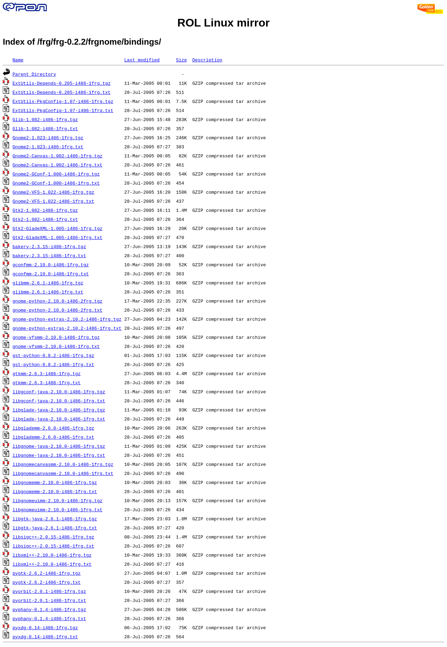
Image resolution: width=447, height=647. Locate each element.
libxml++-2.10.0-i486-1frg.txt (52, 564)
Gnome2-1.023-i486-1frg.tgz (48, 137)
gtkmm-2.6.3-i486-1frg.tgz (47, 373)
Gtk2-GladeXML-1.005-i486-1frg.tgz (57, 228)
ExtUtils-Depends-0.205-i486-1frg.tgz (62, 83)
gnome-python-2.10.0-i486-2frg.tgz (57, 301)
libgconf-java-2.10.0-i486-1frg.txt (59, 400)
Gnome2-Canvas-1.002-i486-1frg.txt (57, 165)
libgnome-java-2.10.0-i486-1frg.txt (59, 455)
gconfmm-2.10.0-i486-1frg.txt (51, 273)
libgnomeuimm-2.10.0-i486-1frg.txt (57, 509)
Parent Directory (34, 74)
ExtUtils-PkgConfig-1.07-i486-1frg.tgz (63, 101)
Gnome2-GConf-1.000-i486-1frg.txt (56, 183)
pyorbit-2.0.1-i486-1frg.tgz (49, 591)
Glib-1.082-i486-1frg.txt (45, 128)
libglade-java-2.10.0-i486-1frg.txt (59, 419)
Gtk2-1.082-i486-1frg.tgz (45, 210)
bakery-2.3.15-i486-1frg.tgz (49, 246)
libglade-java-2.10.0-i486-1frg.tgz (59, 410)
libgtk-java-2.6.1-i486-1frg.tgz (55, 518)
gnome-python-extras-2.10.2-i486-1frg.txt (67, 328)
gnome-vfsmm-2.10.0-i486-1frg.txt (56, 346)
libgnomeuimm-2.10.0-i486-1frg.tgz (57, 500)
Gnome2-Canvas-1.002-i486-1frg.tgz (57, 156)
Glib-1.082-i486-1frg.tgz (45, 119)
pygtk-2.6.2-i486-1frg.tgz (47, 573)
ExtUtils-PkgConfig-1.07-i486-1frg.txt (63, 110)
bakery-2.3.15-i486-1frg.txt (49, 255)
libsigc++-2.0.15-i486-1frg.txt (53, 546)
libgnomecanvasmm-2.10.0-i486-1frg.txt (63, 473)
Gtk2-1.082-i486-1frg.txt (45, 219)
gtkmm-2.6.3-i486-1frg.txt (47, 382)
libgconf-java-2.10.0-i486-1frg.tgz (59, 391)
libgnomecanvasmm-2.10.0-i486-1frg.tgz (63, 464)
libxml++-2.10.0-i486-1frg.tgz (52, 555)
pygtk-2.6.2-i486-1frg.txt (47, 582)
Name (18, 60)
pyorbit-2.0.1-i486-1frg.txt (49, 600)
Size (181, 60)
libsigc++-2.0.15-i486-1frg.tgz (53, 537)
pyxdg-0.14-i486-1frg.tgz (45, 627)
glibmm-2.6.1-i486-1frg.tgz (48, 283)
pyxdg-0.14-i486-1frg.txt (45, 636)
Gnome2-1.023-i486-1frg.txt (48, 146)
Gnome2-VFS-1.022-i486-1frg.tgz (53, 192)
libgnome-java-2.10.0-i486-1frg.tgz (59, 446)
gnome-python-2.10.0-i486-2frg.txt (57, 310)
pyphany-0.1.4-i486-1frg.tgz (49, 609)
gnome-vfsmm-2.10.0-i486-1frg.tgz (56, 337)
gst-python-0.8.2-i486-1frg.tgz (53, 355)
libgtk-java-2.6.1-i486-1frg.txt (55, 528)
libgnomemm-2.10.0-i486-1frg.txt (55, 491)
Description (207, 60)
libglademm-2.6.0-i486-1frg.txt (53, 437)
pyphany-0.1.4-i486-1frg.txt (49, 618)
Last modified (142, 60)
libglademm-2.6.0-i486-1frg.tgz (53, 428)
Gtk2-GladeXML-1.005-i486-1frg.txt (57, 237)
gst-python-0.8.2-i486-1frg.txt (53, 364)
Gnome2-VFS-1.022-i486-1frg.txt (53, 201)
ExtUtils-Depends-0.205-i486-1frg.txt (62, 92)
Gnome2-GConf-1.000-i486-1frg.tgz (56, 174)
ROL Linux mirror (223, 22)
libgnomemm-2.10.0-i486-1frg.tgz (55, 482)
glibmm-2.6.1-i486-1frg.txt (48, 292)
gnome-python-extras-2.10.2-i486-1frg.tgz (67, 319)
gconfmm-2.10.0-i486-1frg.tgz (51, 264)
